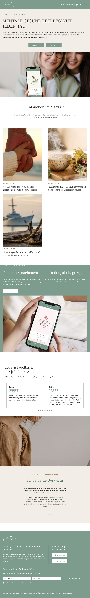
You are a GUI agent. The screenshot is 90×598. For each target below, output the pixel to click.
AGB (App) (58, 593)
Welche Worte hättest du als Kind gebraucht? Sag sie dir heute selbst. (20, 188)
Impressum (42, 593)
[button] (67, 4)
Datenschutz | (50, 593)
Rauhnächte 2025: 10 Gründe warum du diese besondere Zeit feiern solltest (67, 188)
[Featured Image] (22, 154)
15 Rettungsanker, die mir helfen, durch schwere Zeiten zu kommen (22, 254)
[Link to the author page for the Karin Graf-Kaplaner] (9, 183)
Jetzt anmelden (74, 578)
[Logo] (9, 5)
